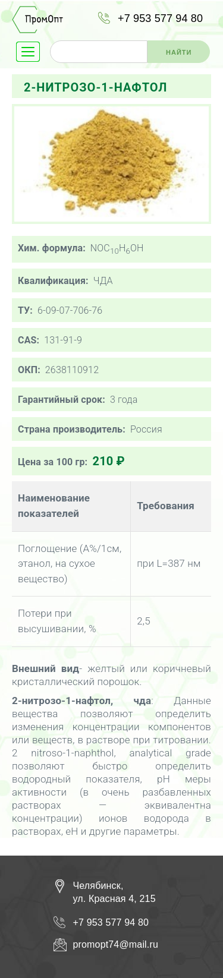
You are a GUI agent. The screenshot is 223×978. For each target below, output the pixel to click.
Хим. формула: (52, 248)
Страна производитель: (71, 429)
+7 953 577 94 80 (160, 18)
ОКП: (29, 370)
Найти (178, 52)
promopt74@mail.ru (115, 944)
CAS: (28, 340)
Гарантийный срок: (61, 399)
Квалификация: (53, 280)
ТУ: (25, 310)
